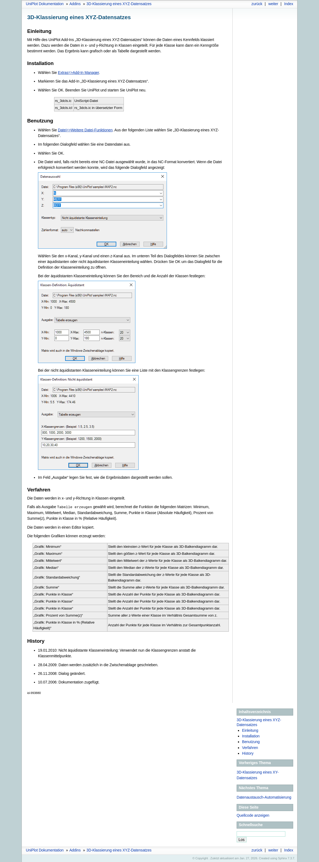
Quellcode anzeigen (253, 815)
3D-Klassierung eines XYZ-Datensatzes (119, 4)
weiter (273, 4)
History (248, 753)
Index (288, 4)
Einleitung (250, 730)
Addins (75, 4)
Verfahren (250, 747)
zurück (256, 4)
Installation (251, 736)
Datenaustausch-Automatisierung (264, 797)
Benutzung (251, 741)
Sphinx (282, 858)
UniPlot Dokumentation (45, 4)
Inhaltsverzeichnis (255, 711)
